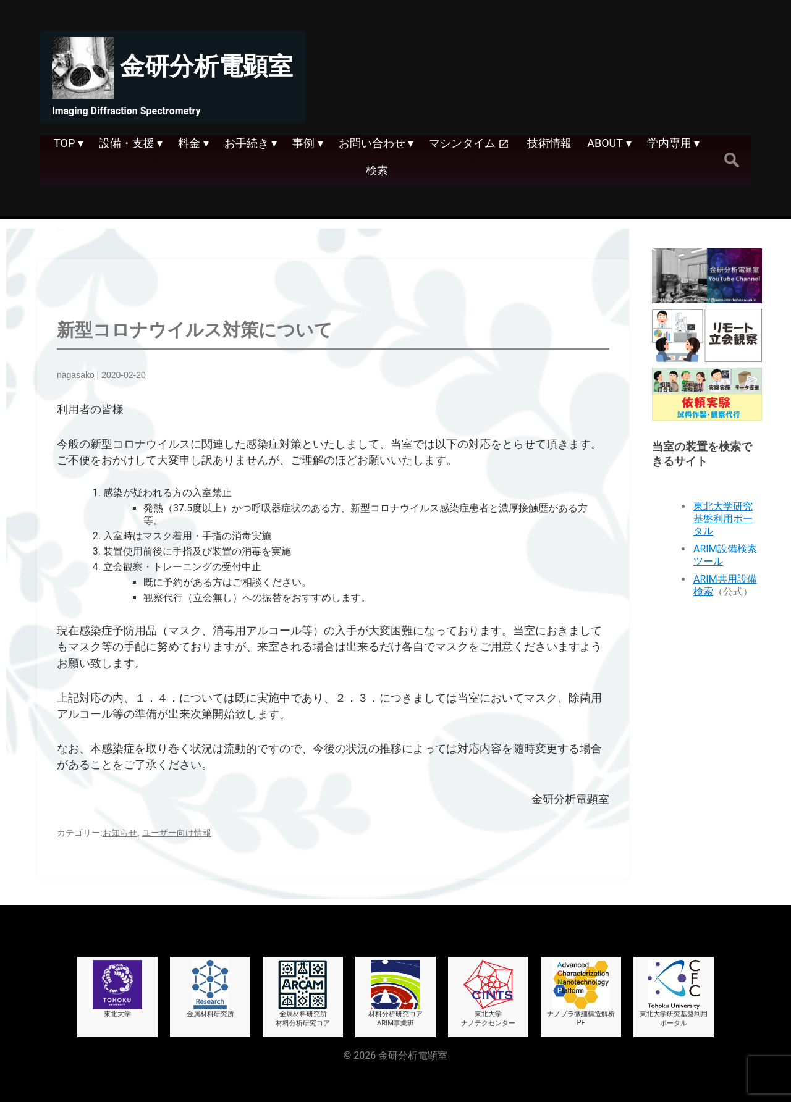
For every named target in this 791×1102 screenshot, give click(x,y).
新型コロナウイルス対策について (194, 330)
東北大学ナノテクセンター (488, 993)
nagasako (76, 375)
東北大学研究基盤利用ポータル (723, 518)
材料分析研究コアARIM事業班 (395, 993)
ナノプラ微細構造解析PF (581, 993)
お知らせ (120, 833)
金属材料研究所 (210, 989)
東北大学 (117, 989)
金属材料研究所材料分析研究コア (303, 993)
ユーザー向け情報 (176, 833)
